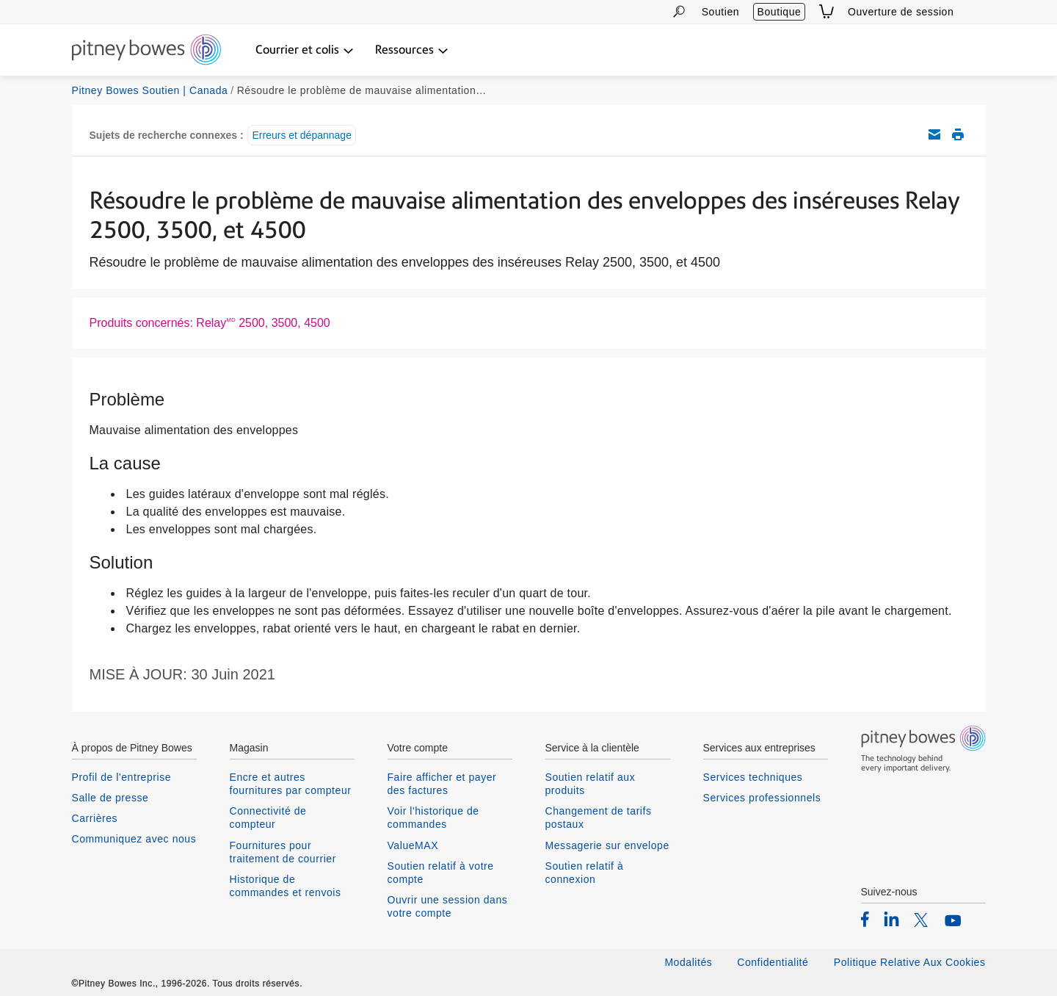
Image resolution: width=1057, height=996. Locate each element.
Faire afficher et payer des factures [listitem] (442, 783)
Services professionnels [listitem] (762, 798)
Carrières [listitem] (95, 818)
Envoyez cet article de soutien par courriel (934, 134)
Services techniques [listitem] (753, 777)
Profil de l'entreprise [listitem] (122, 777)
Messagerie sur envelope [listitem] (607, 845)
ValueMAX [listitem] (413, 845)
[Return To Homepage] (146, 51)
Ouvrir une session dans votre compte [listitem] (448, 906)
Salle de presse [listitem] (110, 798)
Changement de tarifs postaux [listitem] (598, 817)
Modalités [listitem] (688, 962)
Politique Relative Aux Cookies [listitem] (910, 962)
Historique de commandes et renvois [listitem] (285, 885)
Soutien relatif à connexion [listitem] (584, 872)
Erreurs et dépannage (301, 135)
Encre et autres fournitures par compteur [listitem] (291, 783)
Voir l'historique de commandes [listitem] (433, 817)
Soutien (720, 12)
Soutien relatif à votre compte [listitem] (441, 872)
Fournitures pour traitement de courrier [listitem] (283, 852)
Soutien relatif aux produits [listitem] (590, 783)
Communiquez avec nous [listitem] (134, 839)
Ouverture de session (901, 12)
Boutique (780, 12)
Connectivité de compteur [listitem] (268, 817)
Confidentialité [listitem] (774, 962)
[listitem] (865, 919)
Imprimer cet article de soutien (958, 134)
